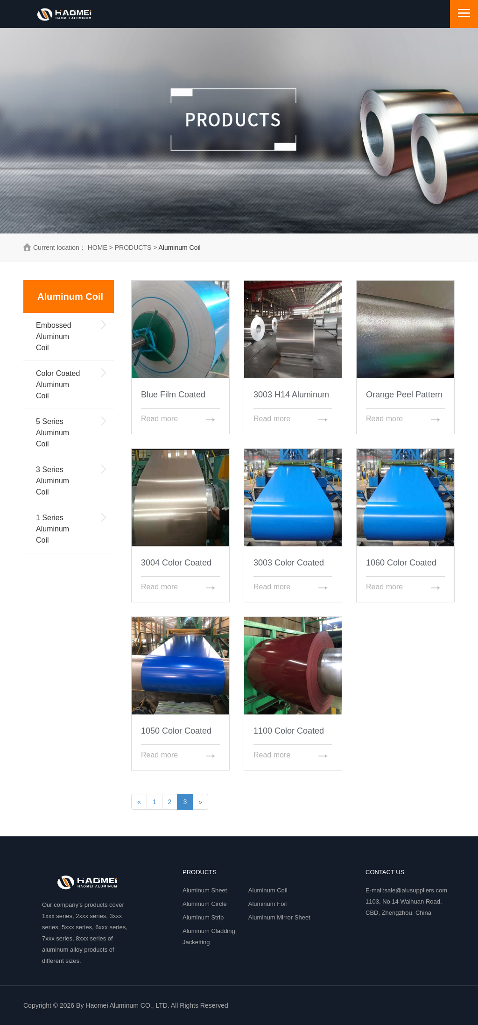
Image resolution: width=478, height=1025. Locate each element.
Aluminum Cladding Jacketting (209, 936)
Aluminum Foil (267, 903)
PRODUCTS (133, 247)
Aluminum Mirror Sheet (279, 917)
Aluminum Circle (205, 903)
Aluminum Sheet (205, 890)
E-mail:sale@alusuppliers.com (406, 890)
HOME (97, 247)
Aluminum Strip (203, 917)
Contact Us (385, 872)
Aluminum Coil (268, 890)
